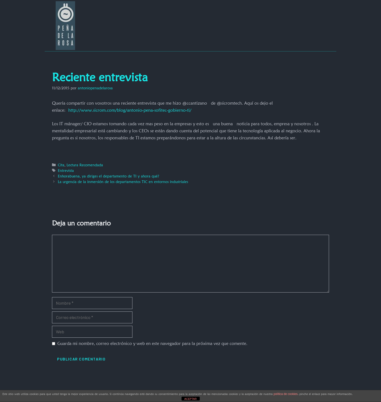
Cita (61, 165)
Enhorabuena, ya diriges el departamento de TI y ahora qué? (108, 176)
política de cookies (286, 394)
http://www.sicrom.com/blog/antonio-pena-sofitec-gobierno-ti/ (129, 110)
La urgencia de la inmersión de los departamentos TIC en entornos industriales (123, 181)
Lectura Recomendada (85, 165)
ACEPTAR (190, 398)
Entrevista (66, 170)
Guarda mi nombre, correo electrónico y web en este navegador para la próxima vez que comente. (152, 343)
